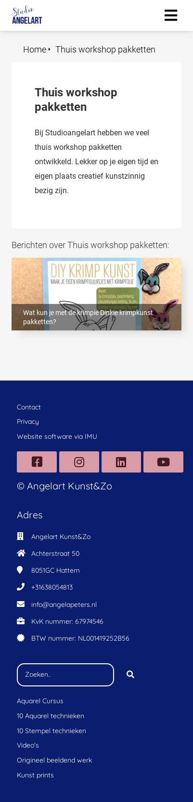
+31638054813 (52, 587)
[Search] (130, 674)
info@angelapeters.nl (64, 604)
